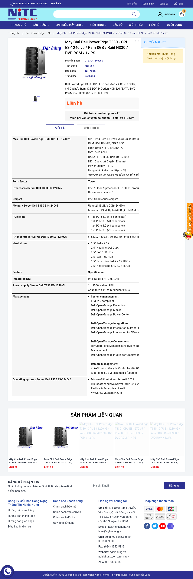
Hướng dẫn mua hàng (21, 510)
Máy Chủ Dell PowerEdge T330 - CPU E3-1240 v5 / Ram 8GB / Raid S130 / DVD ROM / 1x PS (24, 461)
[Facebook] (147, 526)
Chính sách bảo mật (65, 506)
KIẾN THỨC (98, 25)
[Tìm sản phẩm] (90, 14)
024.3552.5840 (121, 536)
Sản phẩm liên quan (96, 415)
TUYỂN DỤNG (173, 24)
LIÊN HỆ (154, 24)
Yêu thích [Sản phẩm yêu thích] (56, 3)
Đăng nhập (148, 3)
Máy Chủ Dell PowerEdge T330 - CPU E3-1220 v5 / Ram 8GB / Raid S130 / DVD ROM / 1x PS (95, 461)
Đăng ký (163, 3)
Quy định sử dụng (63, 522)
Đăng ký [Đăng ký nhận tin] (174, 485)
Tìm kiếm (132, 3)
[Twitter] (155, 526)
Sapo (147, 574)
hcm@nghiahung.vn (110, 531)
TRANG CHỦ (18, 24)
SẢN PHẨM (41, 25)
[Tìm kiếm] (134, 14)
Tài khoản (166, 14)
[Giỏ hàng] (182, 14)
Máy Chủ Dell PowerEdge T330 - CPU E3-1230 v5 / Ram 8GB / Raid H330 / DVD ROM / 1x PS (166, 461)
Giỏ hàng (178, 3)
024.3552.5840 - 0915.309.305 (28, 4)
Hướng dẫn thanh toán (21, 515)
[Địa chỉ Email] (126, 485)
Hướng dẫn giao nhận (21, 521)
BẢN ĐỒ (118, 24)
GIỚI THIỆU (136, 24)
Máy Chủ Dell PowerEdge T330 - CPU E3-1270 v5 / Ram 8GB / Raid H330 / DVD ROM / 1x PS (131, 461)
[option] (35, 65)
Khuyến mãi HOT (155, 42)
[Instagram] (170, 526)
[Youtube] (162, 526)
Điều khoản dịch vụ (19, 526)
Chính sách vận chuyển (67, 512)
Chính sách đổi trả (64, 517)
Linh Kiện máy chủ (69, 25)
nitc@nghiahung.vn (118, 526)
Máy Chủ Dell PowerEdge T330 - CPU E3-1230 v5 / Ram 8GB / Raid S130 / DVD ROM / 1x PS (60, 461)
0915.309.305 (106, 541)
